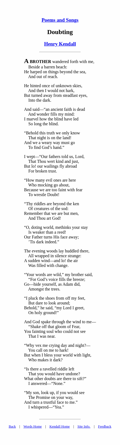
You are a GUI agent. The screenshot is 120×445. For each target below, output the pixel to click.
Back (12, 426)
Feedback (104, 426)
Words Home (33, 426)
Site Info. (84, 426)
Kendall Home (59, 426)
